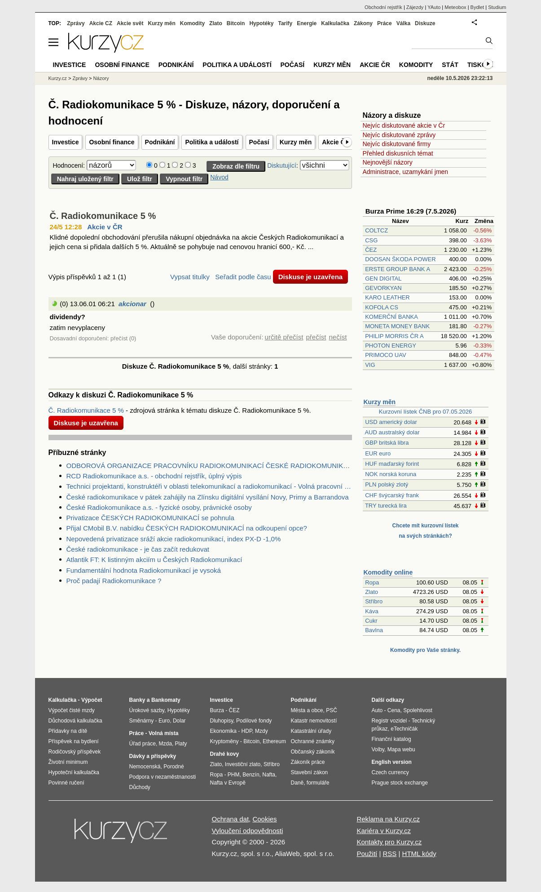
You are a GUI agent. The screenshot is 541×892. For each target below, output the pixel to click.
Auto (377, 710)
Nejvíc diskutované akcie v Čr (404, 125)
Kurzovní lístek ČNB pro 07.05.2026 (425, 411)
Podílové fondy (254, 721)
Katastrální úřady (311, 731)
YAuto (433, 7)
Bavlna (374, 630)
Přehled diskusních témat (398, 153)
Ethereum (274, 741)
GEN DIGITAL (383, 278)
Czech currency (390, 772)
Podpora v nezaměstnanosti (162, 777)
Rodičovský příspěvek (74, 752)
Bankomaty (165, 700)
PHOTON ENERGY (390, 345)
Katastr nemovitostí (314, 721)
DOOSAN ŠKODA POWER (400, 259)
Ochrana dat (230, 819)
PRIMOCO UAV (385, 355)
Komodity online (388, 572)
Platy (181, 743)
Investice (65, 142)
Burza (217, 710)
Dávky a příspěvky (152, 756)
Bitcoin (236, 23)
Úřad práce (142, 743)
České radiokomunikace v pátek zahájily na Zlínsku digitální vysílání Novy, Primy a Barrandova (207, 497)
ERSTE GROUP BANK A (397, 269)
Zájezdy (415, 7)
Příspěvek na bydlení (73, 741)
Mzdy (261, 731)
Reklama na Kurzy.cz (388, 819)
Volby (378, 749)
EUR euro (378, 453)
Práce (384, 23)
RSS (389, 853)
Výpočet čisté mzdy (71, 710)
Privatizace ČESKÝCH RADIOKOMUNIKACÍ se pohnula (150, 518)
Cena (393, 710)
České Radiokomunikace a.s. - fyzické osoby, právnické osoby (159, 507)
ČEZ (371, 249)
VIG (370, 364)
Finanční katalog (391, 739)
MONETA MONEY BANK (397, 326)
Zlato (371, 592)
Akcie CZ (100, 23)
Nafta (268, 775)
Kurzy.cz (57, 78)
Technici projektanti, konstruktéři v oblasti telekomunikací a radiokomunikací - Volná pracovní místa (209, 486)
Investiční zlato (242, 764)
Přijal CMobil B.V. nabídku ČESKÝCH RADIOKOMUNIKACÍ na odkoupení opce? (186, 528)
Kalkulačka (335, 23)
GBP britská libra (387, 442)
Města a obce (307, 710)
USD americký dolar (391, 422)
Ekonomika (223, 731)
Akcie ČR (335, 142)
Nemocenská (145, 766)
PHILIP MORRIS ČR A (394, 336)
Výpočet (91, 700)
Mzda (165, 743)
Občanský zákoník (313, 752)
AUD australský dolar (392, 432)
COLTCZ (376, 230)
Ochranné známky (312, 741)
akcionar (132, 304)
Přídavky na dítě (68, 731)
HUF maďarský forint (392, 463)
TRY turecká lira (386, 505)
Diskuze (425, 23)
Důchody (139, 787)
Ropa (372, 582)
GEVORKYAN (383, 288)
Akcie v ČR (104, 227)
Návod (219, 177)
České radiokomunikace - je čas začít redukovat (137, 549)
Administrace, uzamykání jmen (406, 171)
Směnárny (141, 721)
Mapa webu (401, 749)
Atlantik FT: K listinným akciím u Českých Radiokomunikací (154, 559)
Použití (366, 853)
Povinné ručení (66, 783)
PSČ (331, 710)
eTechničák (404, 729)
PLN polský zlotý (386, 484)
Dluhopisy (221, 721)
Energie (307, 23)
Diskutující (281, 165)
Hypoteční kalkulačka (73, 772)
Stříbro (374, 601)
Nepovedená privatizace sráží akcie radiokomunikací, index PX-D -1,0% (173, 539)
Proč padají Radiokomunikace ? (114, 580)
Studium (497, 7)
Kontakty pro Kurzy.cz (389, 842)
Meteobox (455, 7)
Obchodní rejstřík (383, 7)
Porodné (173, 766)
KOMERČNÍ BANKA (391, 316)
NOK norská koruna (390, 474)
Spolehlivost (417, 710)
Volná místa (163, 733)
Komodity (192, 23)
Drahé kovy (224, 754)
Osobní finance (111, 142)
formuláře (318, 783)
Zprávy (75, 23)
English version (392, 762)
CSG (371, 240)
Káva (371, 611)
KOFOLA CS (381, 307)
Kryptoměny (224, 741)
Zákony (363, 23)
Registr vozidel (389, 721)
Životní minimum (68, 762)
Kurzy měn (296, 142)
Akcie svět (130, 23)
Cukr (371, 620)
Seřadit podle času (243, 277)
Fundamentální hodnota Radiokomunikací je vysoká (143, 570)
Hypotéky (261, 23)
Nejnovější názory (388, 162)
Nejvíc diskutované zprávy (399, 134)
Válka (403, 23)
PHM (234, 775)
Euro (164, 721)
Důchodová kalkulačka (75, 721)
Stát (450, 64)
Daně (297, 783)
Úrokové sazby (146, 710)
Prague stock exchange (400, 783)
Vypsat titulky (190, 277)
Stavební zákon (309, 772)
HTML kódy (419, 853)
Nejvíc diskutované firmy (397, 143)
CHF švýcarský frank (392, 495)
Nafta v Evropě (228, 783)
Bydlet (477, 7)
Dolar (179, 721)
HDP (247, 731)
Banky (137, 700)
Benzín (250, 775)
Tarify (285, 23)
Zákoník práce (308, 762)
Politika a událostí (211, 142)
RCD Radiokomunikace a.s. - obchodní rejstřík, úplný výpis (154, 476)
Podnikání (160, 142)
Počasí (259, 142)
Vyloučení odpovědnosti (247, 830)
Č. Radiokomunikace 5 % (103, 216)
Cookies (264, 819)
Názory (101, 78)
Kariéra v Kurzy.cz (383, 830)
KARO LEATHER (387, 297)
